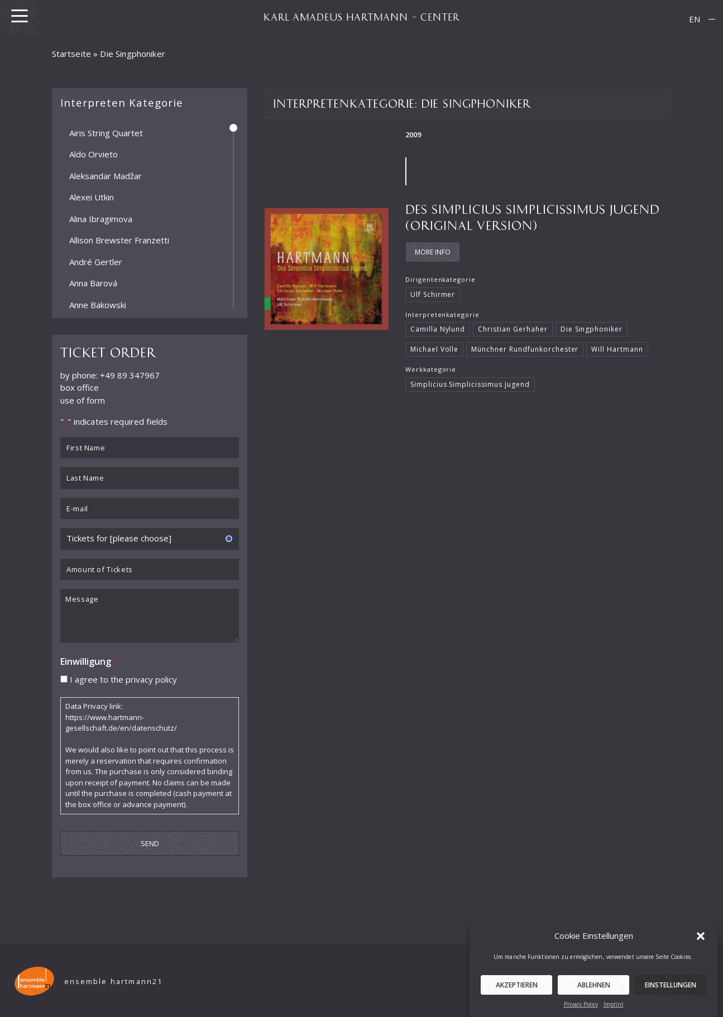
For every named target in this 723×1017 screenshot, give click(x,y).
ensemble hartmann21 (113, 981)
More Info (433, 252)
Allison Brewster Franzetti (119, 240)
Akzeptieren (517, 995)
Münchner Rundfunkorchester (524, 349)
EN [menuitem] (694, 19)
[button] (700, 945)
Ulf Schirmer (433, 294)
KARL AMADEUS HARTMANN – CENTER (362, 16)
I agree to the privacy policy (123, 678)
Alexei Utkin (91, 197)
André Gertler (95, 261)
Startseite (72, 53)
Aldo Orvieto (93, 154)
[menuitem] (694, 19)
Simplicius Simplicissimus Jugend (470, 384)
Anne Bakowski (97, 304)
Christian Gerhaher (512, 329)
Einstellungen (670, 995)
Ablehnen (593, 995)
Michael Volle (434, 349)
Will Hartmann (617, 349)
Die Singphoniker (592, 329)
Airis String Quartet (106, 132)
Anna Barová (93, 283)
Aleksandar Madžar (105, 175)
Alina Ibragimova (100, 218)
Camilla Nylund (438, 329)
